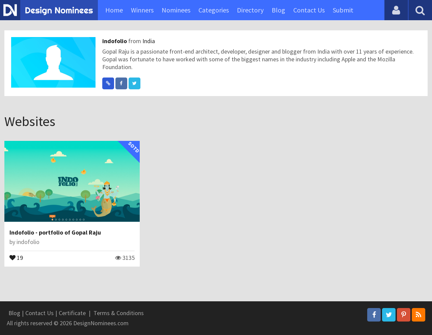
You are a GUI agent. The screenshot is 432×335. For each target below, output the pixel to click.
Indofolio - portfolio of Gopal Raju (55, 232)
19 (16, 257)
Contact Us (309, 10)
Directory (250, 10)
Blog (278, 10)
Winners (142, 10)
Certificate (72, 313)
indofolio (115, 41)
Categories (213, 10)
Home (114, 10)
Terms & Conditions (118, 313)
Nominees (176, 10)
